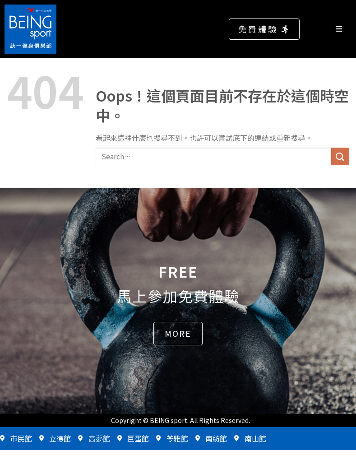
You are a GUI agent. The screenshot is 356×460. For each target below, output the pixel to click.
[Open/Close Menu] (343, 29)
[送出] (340, 156)
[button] (264, 29)
